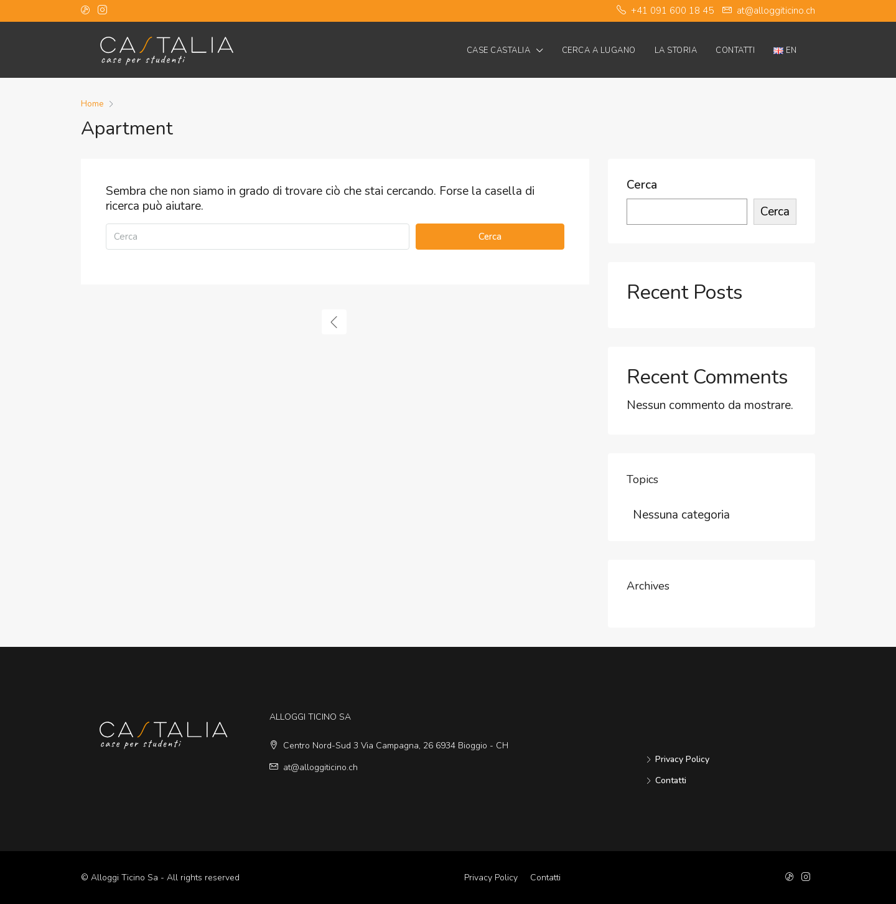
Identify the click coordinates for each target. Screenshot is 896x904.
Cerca (490, 236)
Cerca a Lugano (599, 50)
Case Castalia (499, 50)
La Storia (676, 50)
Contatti (735, 50)
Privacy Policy (682, 759)
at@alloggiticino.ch (320, 767)
